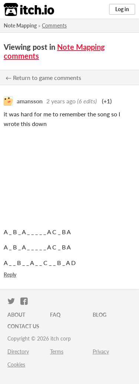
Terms (56, 351)
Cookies (16, 364)
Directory (18, 351)
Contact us (23, 326)
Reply (10, 274)
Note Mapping (20, 25)
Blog (99, 315)
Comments (54, 25)
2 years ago (61, 100)
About (16, 315)
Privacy (101, 351)
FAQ (55, 315)
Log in (122, 9)
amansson (30, 100)
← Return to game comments (43, 77)
